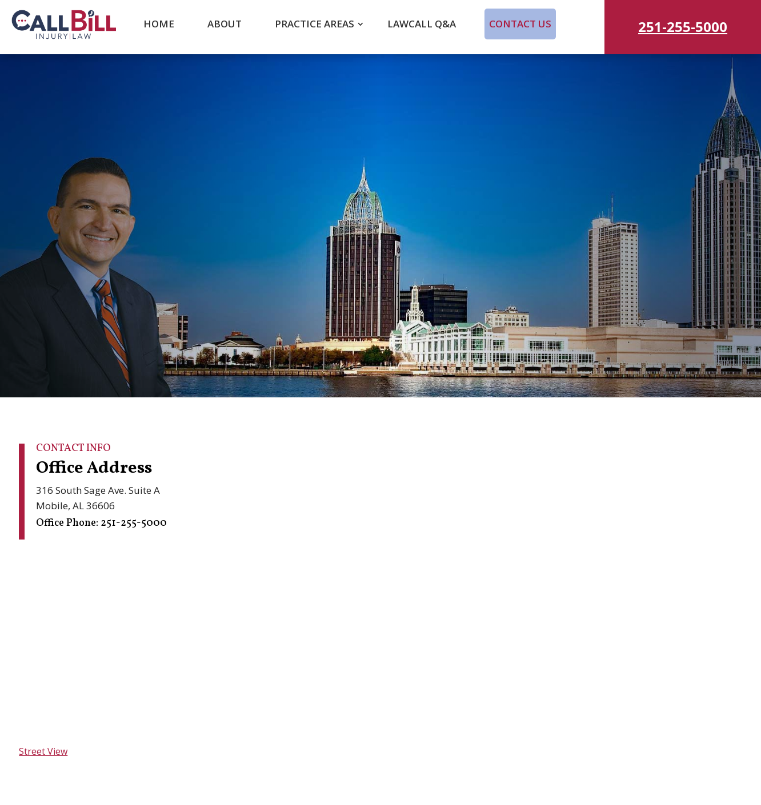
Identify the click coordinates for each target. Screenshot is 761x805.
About (224, 23)
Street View (43, 751)
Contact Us (520, 23)
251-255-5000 (682, 26)
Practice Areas (314, 23)
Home (158, 23)
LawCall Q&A (421, 23)
